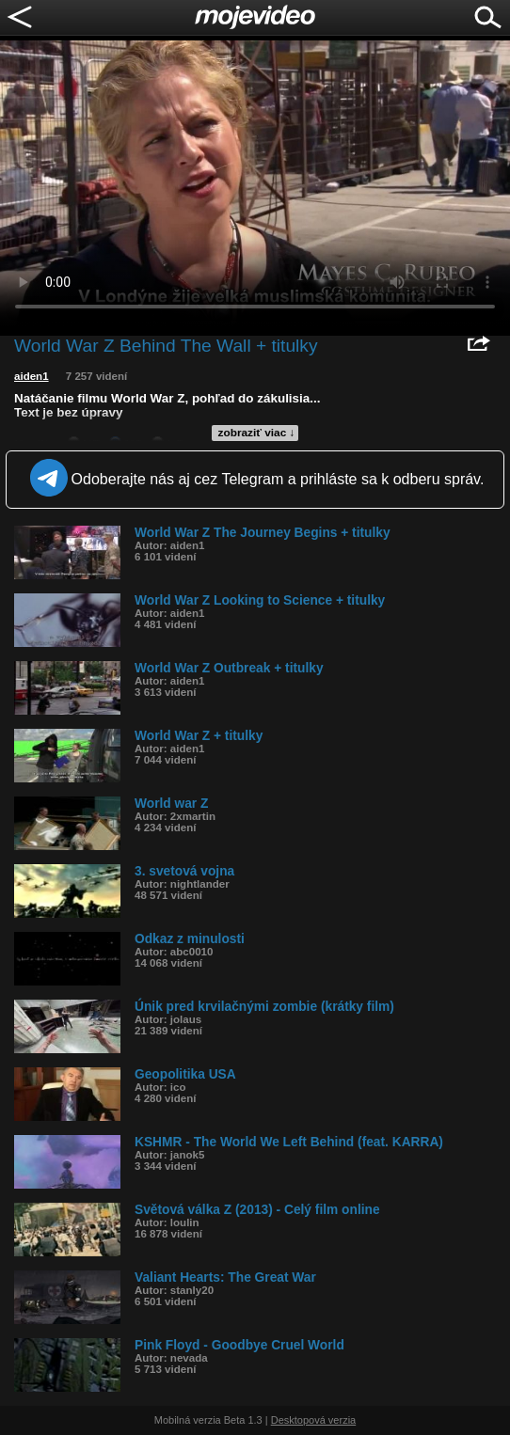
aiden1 (31, 376)
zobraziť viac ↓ (256, 432)
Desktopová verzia (314, 1420)
